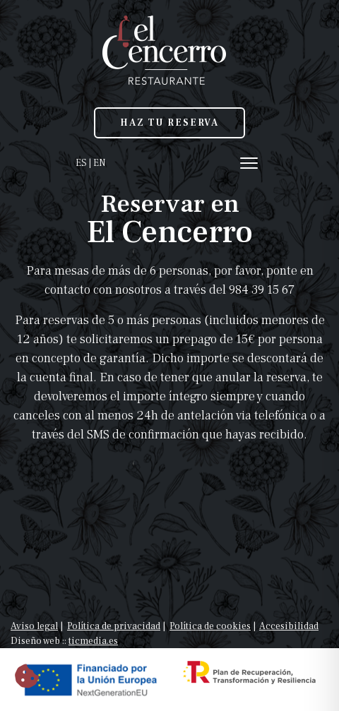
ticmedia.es (93, 641)
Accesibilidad (289, 626)
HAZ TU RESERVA (169, 122)
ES (81, 163)
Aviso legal (34, 626)
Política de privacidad (113, 626)
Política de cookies (210, 626)
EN (99, 163)
